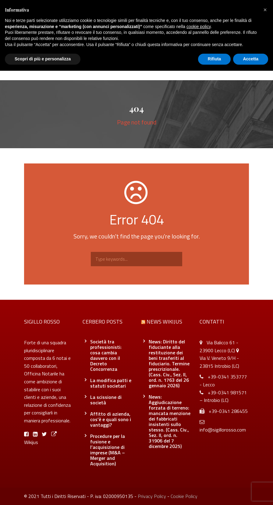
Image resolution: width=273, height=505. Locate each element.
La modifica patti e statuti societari (110, 383)
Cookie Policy (184, 496)
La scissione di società (106, 399)
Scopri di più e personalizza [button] (43, 58)
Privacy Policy (152, 496)
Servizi (104, 67)
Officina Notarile (165, 67)
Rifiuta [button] (214, 58)
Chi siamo (71, 67)
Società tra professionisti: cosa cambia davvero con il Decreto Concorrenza (106, 355)
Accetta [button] (250, 58)
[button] (265, 10)
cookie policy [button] (198, 26)
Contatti (204, 67)
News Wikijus (164, 321)
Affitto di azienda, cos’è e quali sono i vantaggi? (110, 419)
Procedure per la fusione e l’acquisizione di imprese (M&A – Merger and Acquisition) (107, 449)
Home (44, 67)
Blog (131, 67)
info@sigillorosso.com (223, 429)
